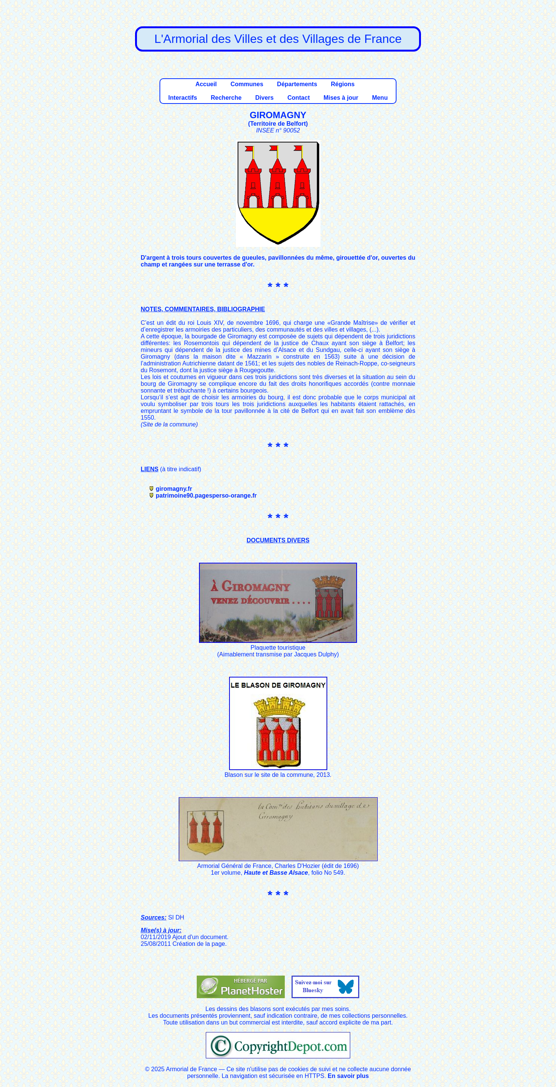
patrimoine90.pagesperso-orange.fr (206, 495)
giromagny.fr (174, 489)
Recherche (226, 97)
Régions (342, 84)
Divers (264, 97)
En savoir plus (348, 1076)
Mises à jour (341, 97)
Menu (380, 97)
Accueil (206, 84)
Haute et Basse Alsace (276, 872)
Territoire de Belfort (278, 123)
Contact (298, 97)
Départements (297, 84)
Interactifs (182, 97)
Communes (247, 84)
